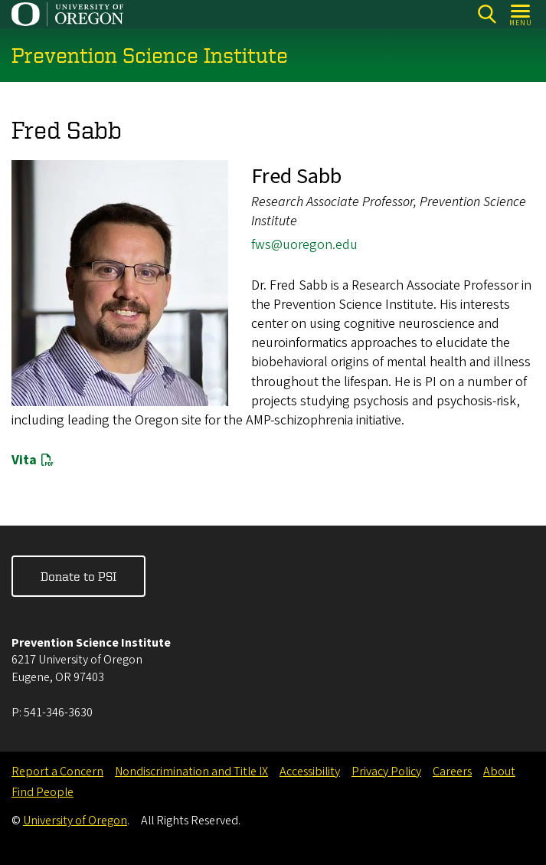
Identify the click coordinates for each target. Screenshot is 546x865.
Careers (452, 771)
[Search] (486, 14)
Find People (42, 792)
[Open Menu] (521, 14)
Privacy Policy (386, 771)
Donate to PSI (78, 576)
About (499, 771)
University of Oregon (75, 820)
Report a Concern (57, 771)
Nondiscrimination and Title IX (191, 771)
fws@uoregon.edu (304, 245)
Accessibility (310, 771)
